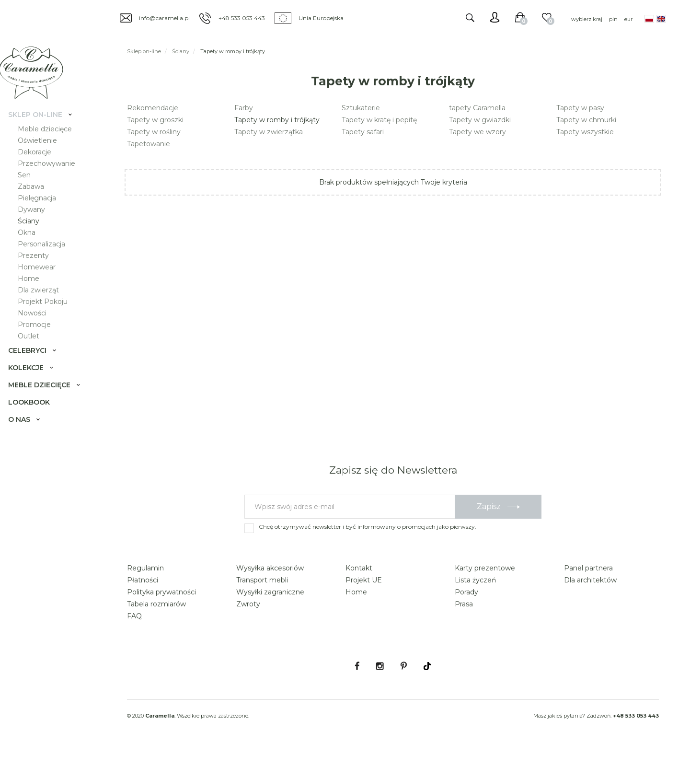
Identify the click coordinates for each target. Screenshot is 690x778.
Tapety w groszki (155, 120)
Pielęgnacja (43, 209)
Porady (466, 619)
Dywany (37, 220)
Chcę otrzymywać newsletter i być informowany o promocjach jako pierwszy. (367, 553)
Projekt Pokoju (49, 312)
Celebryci (33, 361)
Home (35, 289)
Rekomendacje (152, 108)
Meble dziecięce (51, 140)
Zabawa (37, 197)
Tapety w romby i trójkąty (277, 120)
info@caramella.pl (164, 18)
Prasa (464, 631)
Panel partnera (588, 595)
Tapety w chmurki (586, 120)
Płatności (142, 607)
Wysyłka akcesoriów (270, 595)
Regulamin (145, 595)
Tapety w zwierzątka (268, 132)
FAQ (134, 643)
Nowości (38, 324)
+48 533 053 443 (241, 18)
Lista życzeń (475, 607)
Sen (30, 186)
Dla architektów (590, 607)
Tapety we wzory (477, 132)
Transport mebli (262, 607)
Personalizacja (47, 255)
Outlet (35, 347)
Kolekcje (32, 378)
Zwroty (248, 631)
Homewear (43, 278)
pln (613, 19)
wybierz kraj (586, 19)
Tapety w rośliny (154, 132)
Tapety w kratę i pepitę (379, 120)
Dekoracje (41, 163)
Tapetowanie (148, 143)
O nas (25, 430)
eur (628, 19)
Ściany (35, 232)
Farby (243, 108)
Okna (33, 243)
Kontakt (358, 595)
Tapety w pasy (580, 108)
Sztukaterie (361, 108)
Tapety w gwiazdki (480, 120)
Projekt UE (363, 607)
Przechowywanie (52, 174)
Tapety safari (363, 132)
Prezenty (39, 266)
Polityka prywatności (161, 619)
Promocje (40, 335)
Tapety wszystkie (585, 132)
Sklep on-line (41, 125)
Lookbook (35, 413)
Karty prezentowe (485, 595)
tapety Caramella (477, 108)
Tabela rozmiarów (156, 631)
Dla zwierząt (44, 301)
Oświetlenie (43, 151)
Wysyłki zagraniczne (270, 619)
